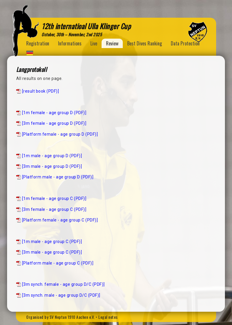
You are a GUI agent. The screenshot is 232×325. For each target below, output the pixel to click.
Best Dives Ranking (144, 43)
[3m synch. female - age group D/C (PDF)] (63, 284)
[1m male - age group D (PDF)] (52, 155)
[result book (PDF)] (40, 91)
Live (93, 43)
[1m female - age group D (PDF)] (54, 112)
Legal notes (108, 317)
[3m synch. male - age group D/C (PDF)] (61, 295)
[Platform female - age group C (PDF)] (60, 220)
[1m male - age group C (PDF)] (52, 241)
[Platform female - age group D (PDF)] (60, 134)
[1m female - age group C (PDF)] (54, 198)
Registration (37, 43)
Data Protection (185, 43)
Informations (70, 43)
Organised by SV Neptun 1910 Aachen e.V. (60, 317)
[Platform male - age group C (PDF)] (58, 263)
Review (112, 43)
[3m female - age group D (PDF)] (54, 123)
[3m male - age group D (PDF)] (52, 166)
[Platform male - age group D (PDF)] (58, 177)
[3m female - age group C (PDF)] (54, 209)
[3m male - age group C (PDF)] (52, 252)
